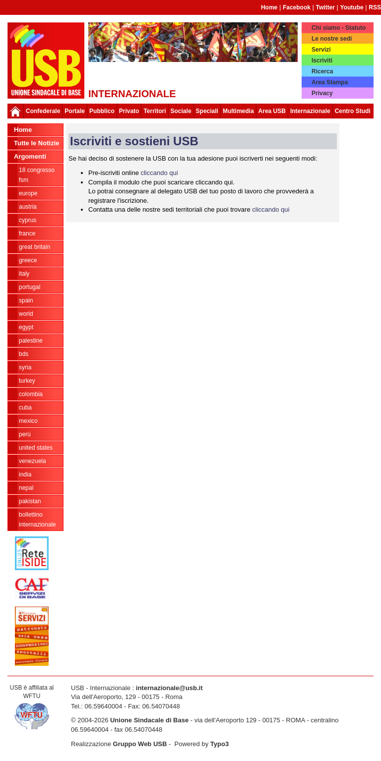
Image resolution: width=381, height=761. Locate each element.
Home (269, 7)
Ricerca (322, 71)
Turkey (27, 380)
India (25, 474)
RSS (375, 7)
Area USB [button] (272, 111)
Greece (28, 260)
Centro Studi (353, 111)
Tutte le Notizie (36, 143)
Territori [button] (154, 111)
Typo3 (219, 744)
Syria (25, 367)
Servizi (321, 49)
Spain (26, 300)
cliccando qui (159, 172)
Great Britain (34, 246)
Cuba (25, 407)
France (27, 233)
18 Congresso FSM (37, 175)
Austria (28, 206)
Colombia (31, 394)
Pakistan (30, 501)
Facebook (297, 7)
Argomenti (30, 156)
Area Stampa (330, 82)
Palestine (31, 340)
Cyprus (27, 220)
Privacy (322, 93)
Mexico (28, 420)
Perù (25, 434)
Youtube (352, 7)
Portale (74, 111)
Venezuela (32, 461)
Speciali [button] (207, 111)
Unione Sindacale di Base (149, 720)
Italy (24, 273)
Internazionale (310, 111)
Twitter (325, 7)
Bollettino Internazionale (37, 519)
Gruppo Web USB (140, 744)
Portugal (29, 287)
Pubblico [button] (102, 111)
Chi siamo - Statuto (339, 27)
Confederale (43, 111)
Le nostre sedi (332, 38)
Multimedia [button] (238, 111)
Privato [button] (129, 111)
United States (36, 447)
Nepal (26, 487)
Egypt (26, 327)
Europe (28, 193)
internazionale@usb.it (169, 688)
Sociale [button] (181, 111)
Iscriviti (322, 60)
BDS (23, 354)
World (26, 313)
